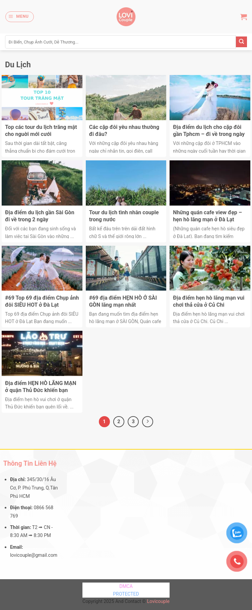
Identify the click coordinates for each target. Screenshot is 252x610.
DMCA (126, 586)
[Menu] (19, 16)
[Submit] (241, 42)
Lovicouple (158, 601)
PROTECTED (126, 594)
